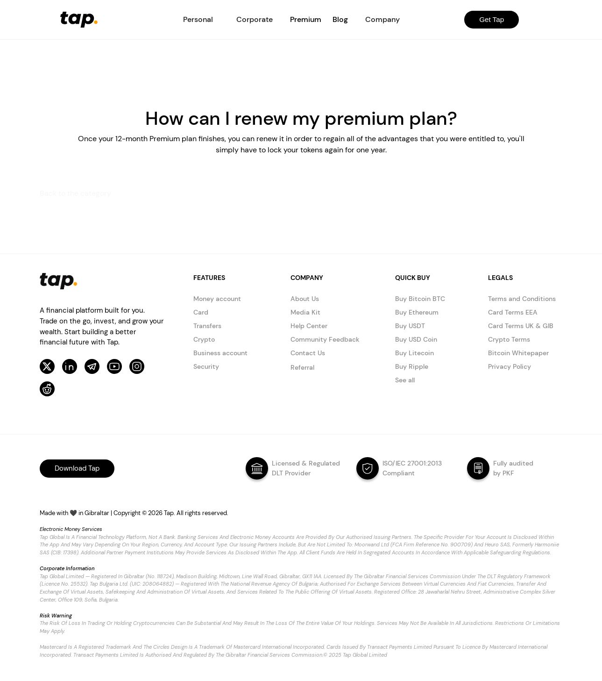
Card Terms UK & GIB (520, 326)
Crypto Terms (509, 339)
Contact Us (307, 353)
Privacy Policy (509, 366)
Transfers (207, 326)
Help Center (308, 326)
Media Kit (305, 312)
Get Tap (491, 19)
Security (206, 366)
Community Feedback (325, 339)
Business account (220, 353)
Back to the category (75, 193)
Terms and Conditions (522, 298)
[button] (198, 19)
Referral (302, 367)
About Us (304, 298)
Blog (340, 19)
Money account (217, 298)
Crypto (204, 339)
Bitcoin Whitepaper (518, 353)
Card (200, 312)
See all (405, 380)
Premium (305, 19)
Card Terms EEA (513, 312)
